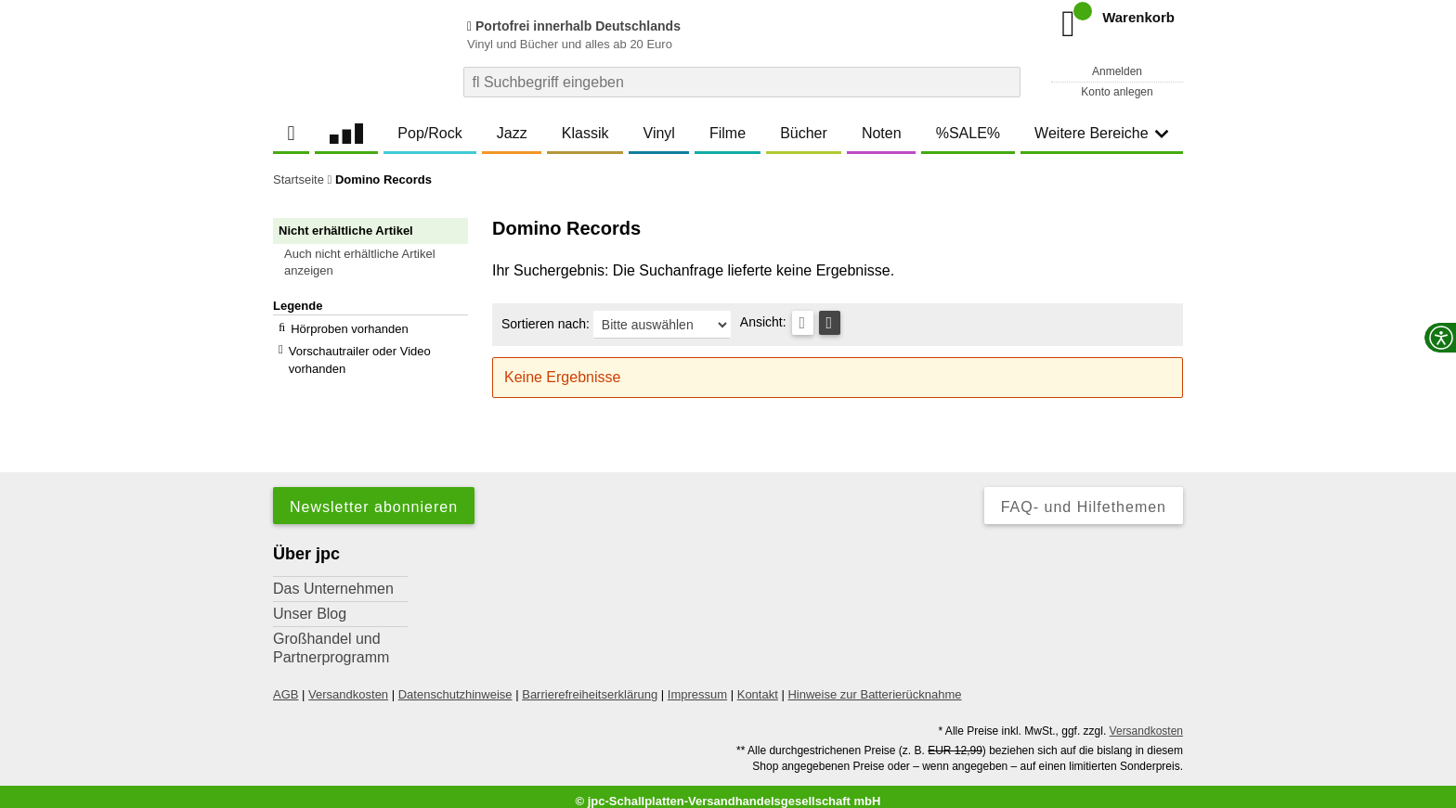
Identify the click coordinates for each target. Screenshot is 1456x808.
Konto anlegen (1116, 91)
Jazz (512, 133)
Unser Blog (309, 604)
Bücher (803, 133)
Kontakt (757, 685)
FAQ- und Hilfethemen (1083, 498)
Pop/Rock (429, 133)
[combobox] (741, 82)
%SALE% (968, 133)
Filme (727, 133)
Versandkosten (348, 685)
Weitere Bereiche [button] (1101, 133)
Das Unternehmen (333, 579)
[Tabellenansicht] (802, 323)
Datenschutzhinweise (455, 685)
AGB (285, 685)
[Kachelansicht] (829, 323)
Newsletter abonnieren (374, 498)
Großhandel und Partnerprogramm (331, 639)
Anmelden (1117, 71)
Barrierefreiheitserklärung (589, 685)
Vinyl (659, 133)
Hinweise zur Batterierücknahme (874, 685)
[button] (379, 262)
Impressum (697, 685)
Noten (882, 133)
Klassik (585, 133)
